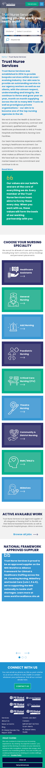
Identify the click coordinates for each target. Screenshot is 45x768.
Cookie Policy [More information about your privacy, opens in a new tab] (16, 755)
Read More (7, 169)
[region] (22, 751)
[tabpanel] (22, 582)
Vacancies (32, 4)
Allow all (22, 760)
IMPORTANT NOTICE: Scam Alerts (31, 725)
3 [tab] (26, 657)
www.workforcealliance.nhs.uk (21, 596)
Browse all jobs (22, 534)
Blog (3, 727)
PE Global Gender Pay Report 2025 (11, 731)
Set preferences (22, 765)
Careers (26, 721)
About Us (5, 721)
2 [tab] (23, 657)
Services (5, 718)
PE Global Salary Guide (29, 730)
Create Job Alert (29, 718)
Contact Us (22, 686)
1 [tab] (19, 657)
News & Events (8, 724)
